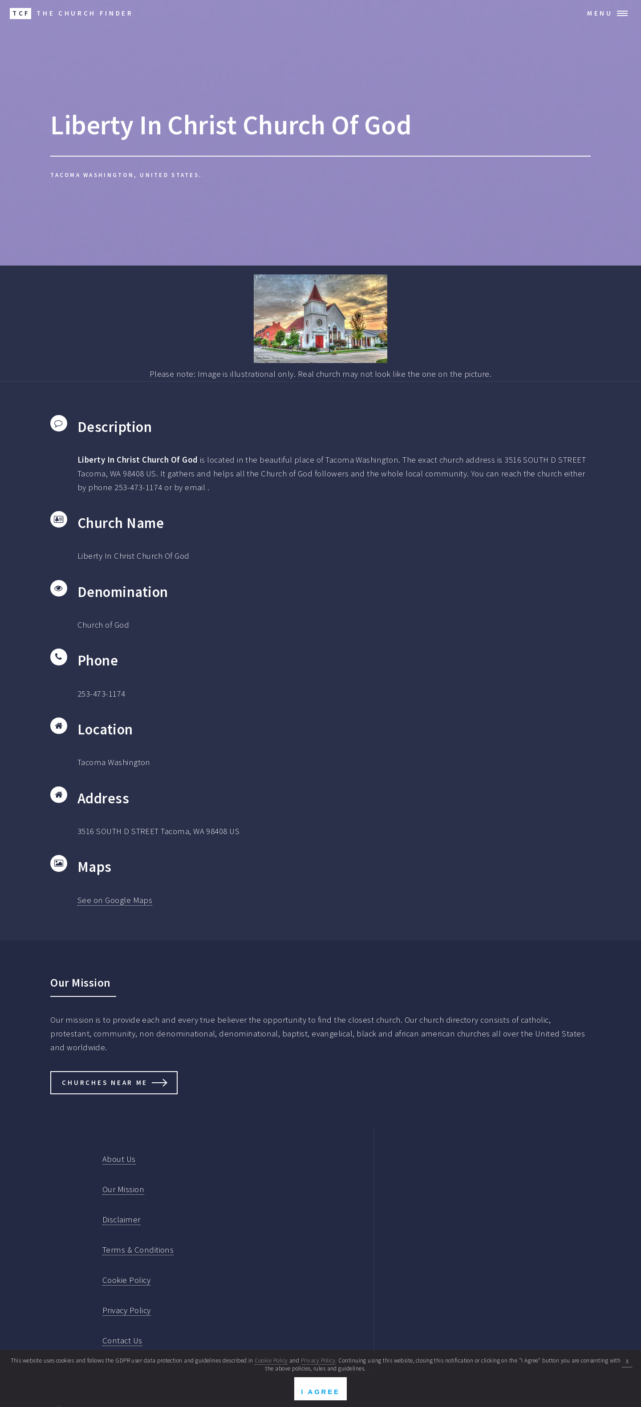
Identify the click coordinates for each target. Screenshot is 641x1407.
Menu (600, 13)
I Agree (320, 1391)
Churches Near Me (105, 1082)
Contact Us (122, 1340)
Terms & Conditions (138, 1250)
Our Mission (123, 1189)
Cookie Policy (126, 1280)
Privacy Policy (126, 1310)
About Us (119, 1159)
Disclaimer (121, 1219)
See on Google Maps (114, 900)
